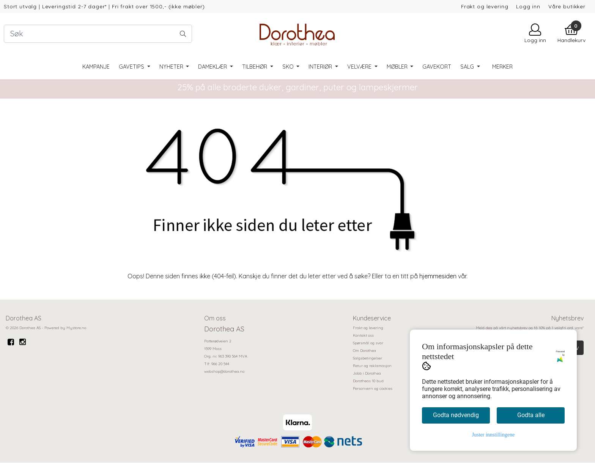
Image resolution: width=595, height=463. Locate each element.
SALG (467, 66)
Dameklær (213, 66)
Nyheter (172, 66)
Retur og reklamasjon (372, 365)
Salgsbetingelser (367, 358)
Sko (288, 66)
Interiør (321, 66)
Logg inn (528, 6)
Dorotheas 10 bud (368, 380)
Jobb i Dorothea (367, 373)
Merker (502, 66)
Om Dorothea (364, 350)
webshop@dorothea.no (224, 371)
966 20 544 (220, 363)
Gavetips (132, 66)
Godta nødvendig (456, 415)
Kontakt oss (363, 335)
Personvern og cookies (372, 388)
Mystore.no (76, 327)
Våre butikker (567, 6)
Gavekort (436, 66)
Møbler (398, 66)
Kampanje (96, 66)
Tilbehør (255, 66)
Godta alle (531, 415)
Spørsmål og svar (368, 343)
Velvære (360, 66)
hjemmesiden (437, 276)
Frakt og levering (484, 6)
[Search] (98, 34)
